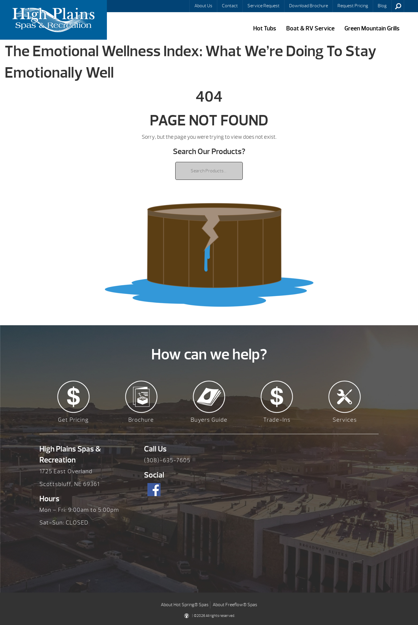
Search (398, 6)
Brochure (141, 419)
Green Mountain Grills (371, 28)
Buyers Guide (209, 419)
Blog (382, 6)
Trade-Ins (277, 419)
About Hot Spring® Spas (185, 605)
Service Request (263, 6)
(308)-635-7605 (167, 460)
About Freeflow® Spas (235, 605)
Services (345, 419)
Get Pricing (73, 419)
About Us (203, 6)
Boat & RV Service (310, 28)
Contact (230, 6)
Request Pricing (352, 6)
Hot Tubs (264, 28)
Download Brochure (308, 6)
